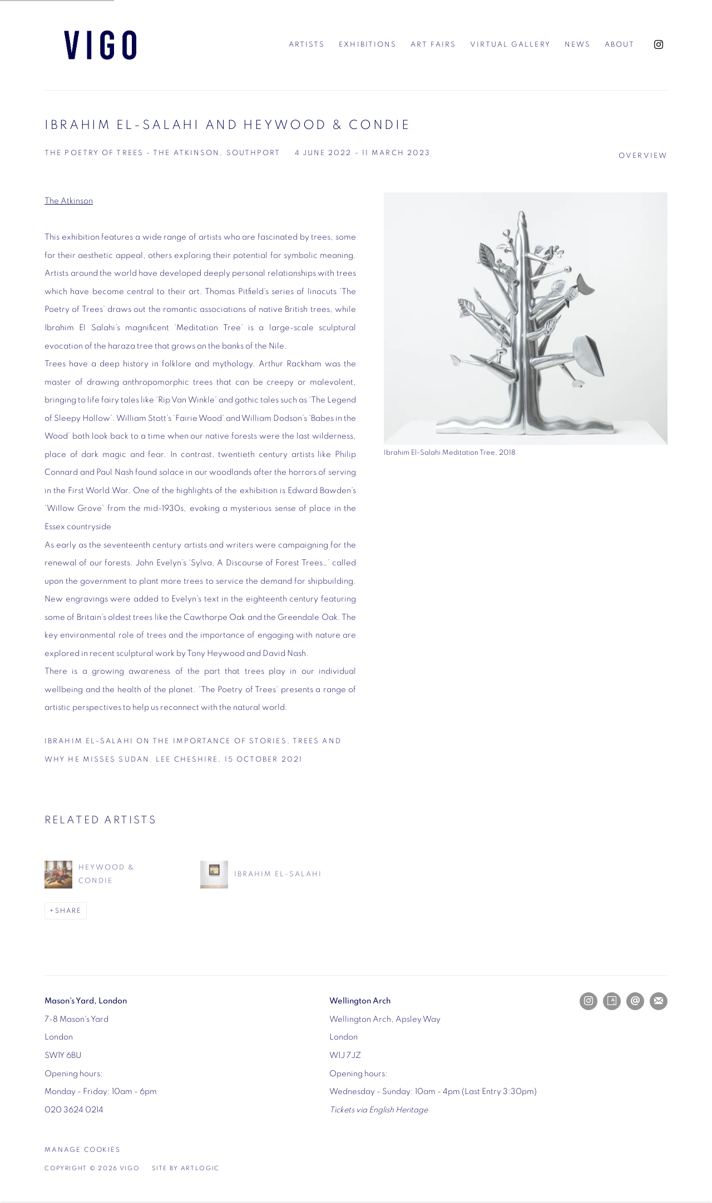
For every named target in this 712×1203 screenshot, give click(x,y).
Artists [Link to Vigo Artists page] (307, 44)
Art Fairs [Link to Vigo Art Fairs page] (433, 44)
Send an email (635, 1001)
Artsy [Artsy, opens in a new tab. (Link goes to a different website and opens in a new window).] (612, 1001)
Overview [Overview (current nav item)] (643, 156)
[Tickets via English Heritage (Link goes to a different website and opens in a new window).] (378, 1110)
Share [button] (68, 911)
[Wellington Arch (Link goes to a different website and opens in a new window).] (359, 1001)
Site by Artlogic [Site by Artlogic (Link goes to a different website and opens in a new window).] (186, 1168)
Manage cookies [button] (82, 1150)
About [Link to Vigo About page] (620, 44)
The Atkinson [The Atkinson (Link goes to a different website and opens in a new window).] (68, 201)
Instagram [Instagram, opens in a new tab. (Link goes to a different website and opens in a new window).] (659, 45)
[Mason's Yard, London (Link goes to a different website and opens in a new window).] (85, 1001)
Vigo (100, 45)
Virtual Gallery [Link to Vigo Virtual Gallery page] (510, 44)
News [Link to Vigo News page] (578, 44)
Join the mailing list (659, 1001)
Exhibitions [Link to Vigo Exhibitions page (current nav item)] (368, 44)
